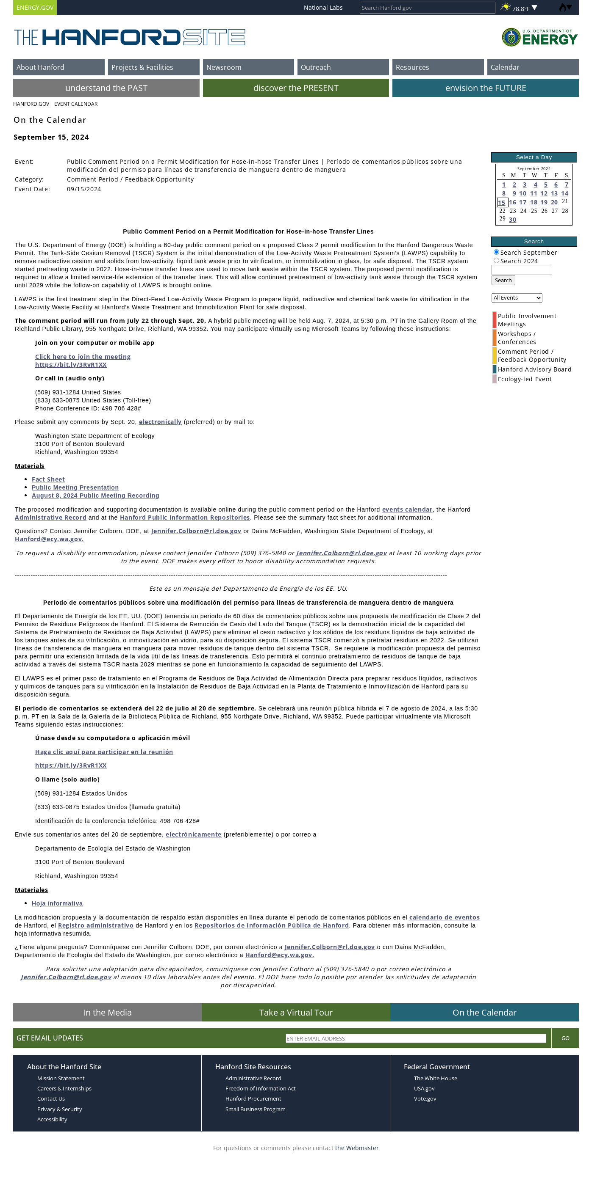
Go (565, 1038)
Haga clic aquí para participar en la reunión (104, 752)
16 (512, 202)
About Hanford (40, 67)
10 (522, 193)
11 (533, 193)
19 (544, 202)
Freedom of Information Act (260, 1088)
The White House (435, 1078)
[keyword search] (522, 270)
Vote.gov (425, 1098)
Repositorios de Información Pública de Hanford (272, 925)
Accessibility (52, 1119)
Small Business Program (255, 1109)
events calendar (407, 509)
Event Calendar (75, 103)
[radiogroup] (496, 252)
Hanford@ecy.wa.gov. (49, 539)
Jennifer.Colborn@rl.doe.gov (196, 531)
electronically (160, 422)
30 (512, 219)
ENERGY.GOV (35, 7)
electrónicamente (194, 834)
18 (533, 202)
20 (554, 202)
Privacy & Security (59, 1109)
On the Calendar (485, 1012)
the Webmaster (357, 1148)
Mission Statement (61, 1078)
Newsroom (224, 67)
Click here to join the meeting (83, 356)
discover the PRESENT (296, 88)
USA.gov (424, 1088)
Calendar (505, 67)
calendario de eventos (444, 917)
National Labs (323, 7)
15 (501, 202)
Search (503, 280)
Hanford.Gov (31, 103)
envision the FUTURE (485, 88)
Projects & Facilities (142, 67)
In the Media (107, 1012)
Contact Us (51, 1098)
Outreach (316, 67)
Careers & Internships (64, 1088)
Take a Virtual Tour (296, 1012)
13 (554, 193)
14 (564, 193)
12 (544, 193)
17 (522, 202)
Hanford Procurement (253, 1098)
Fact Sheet (48, 479)
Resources (412, 67)
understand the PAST (106, 88)
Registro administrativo (96, 925)
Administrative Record (50, 517)
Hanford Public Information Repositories (185, 517)
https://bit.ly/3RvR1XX (71, 365)
